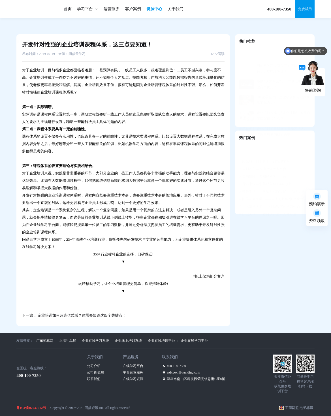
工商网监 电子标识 (299, 408)
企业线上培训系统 (128, 341)
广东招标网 (44, 341)
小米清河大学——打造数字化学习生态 (269, 193)
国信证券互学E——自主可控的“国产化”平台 (274, 185)
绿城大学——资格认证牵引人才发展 (268, 200)
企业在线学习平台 (194, 341)
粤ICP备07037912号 (31, 408)
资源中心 (154, 9)
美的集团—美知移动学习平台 (263, 162)
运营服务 (111, 9)
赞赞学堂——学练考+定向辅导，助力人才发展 (274, 178)
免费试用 (305, 9)
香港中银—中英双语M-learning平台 (267, 170)
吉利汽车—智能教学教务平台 (263, 155)
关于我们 (175, 9)
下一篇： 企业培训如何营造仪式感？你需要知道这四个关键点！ (74, 315)
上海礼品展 (67, 341)
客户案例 (133, 9)
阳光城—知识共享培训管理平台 (264, 147)
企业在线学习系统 (95, 341)
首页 (68, 9)
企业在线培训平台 (161, 341)
